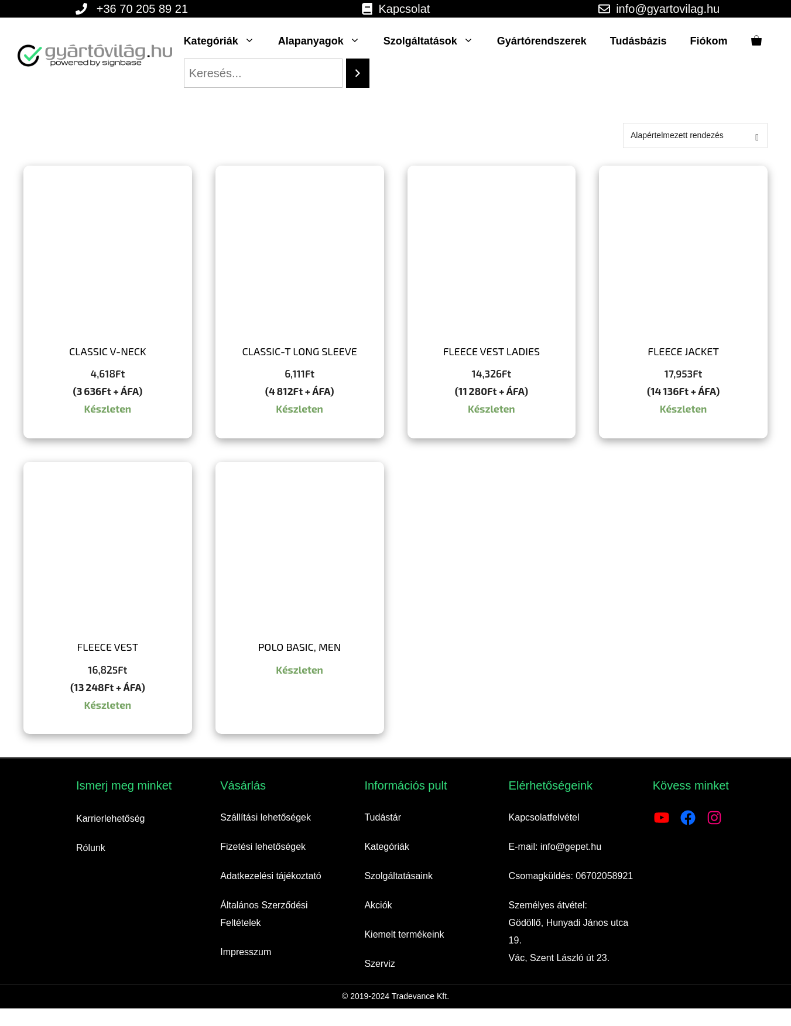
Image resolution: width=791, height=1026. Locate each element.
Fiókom (709, 41)
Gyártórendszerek (542, 41)
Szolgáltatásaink (398, 876)
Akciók (378, 905)
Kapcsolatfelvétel (544, 817)
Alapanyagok (325, 41)
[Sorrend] (695, 135)
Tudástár (382, 817)
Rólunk (90, 848)
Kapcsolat (404, 8)
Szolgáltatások (434, 41)
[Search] (357, 73)
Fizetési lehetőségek (263, 847)
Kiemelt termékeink (404, 934)
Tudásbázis (638, 41)
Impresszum (245, 952)
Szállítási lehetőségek (265, 817)
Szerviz (379, 964)
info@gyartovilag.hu (668, 8)
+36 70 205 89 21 (142, 8)
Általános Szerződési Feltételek (263, 914)
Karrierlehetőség (110, 818)
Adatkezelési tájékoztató (270, 876)
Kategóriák (225, 41)
